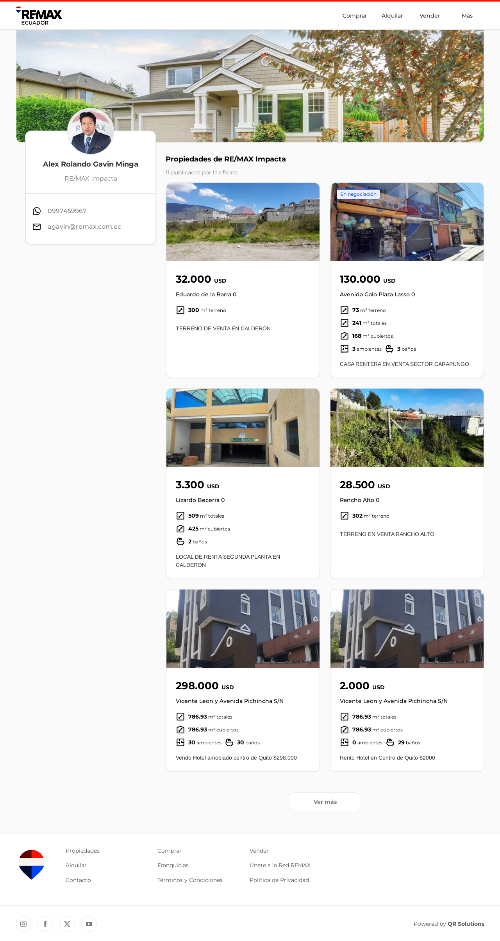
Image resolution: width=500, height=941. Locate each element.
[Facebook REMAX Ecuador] (45, 924)
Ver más (325, 801)
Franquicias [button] (173, 865)
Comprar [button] (169, 850)
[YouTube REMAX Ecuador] (89, 924)
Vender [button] (259, 850)
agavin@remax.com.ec (84, 226)
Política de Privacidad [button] (279, 880)
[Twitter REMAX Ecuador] (67, 924)
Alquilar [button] (76, 865)
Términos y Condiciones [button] (190, 880)
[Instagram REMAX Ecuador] (23, 924)
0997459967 (67, 211)
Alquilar (392, 15)
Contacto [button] (78, 880)
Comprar (355, 15)
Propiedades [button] (83, 850)
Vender (430, 15)
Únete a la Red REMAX (280, 865)
